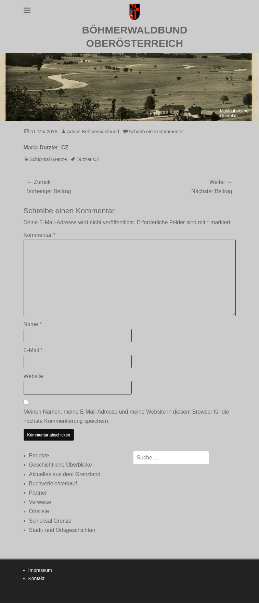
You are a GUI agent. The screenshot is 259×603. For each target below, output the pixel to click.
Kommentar (39, 235)
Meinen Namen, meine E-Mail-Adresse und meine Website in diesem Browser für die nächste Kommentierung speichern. (126, 416)
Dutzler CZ (87, 159)
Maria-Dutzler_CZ (46, 147)
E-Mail (33, 350)
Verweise (40, 502)
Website (33, 376)
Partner (38, 493)
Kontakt (36, 578)
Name (33, 324)
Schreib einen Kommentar (156, 131)
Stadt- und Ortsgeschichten (62, 530)
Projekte (39, 455)
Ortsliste (39, 511)
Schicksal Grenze (48, 159)
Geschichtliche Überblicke (60, 465)
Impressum (40, 570)
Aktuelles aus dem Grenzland (65, 474)
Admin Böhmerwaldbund (93, 131)
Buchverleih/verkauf (53, 483)
